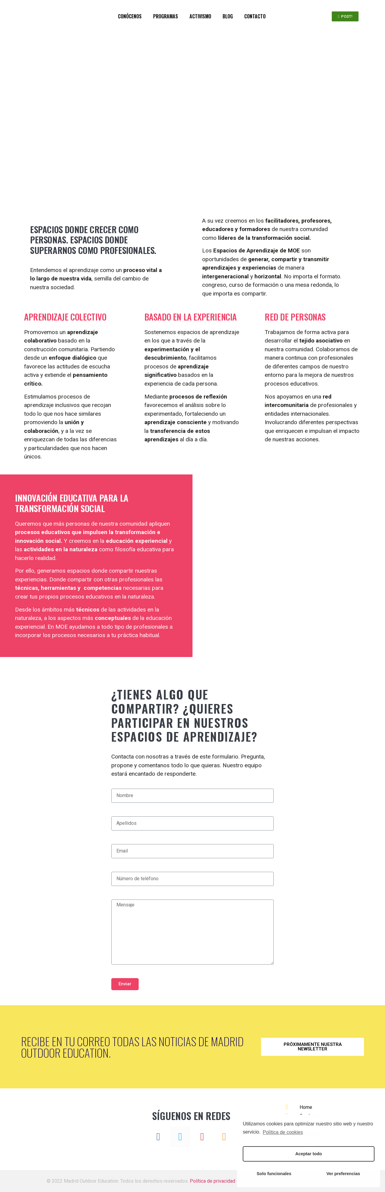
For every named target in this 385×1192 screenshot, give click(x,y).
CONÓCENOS (130, 16)
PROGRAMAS (165, 16)
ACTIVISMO (200, 16)
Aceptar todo (308, 1153)
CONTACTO (255, 16)
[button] (345, 16)
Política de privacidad (212, 1181)
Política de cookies (283, 1132)
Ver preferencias (343, 1173)
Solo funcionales (274, 1173)
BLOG (228, 16)
